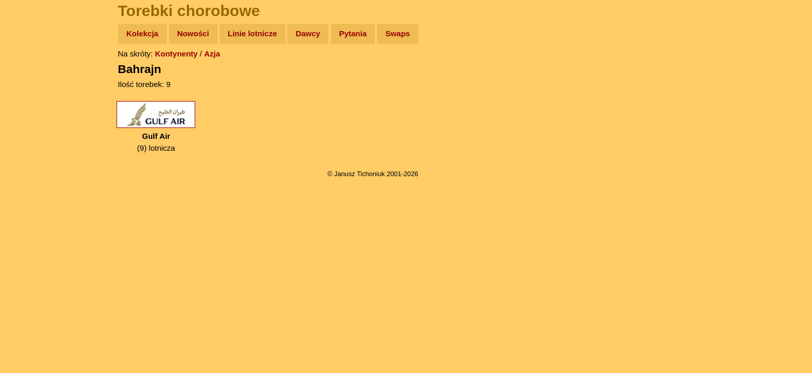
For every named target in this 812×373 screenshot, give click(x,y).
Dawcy (308, 33)
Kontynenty (176, 53)
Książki (30, 134)
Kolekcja (142, 33)
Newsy (29, 113)
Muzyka (31, 153)
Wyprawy (34, 73)
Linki (26, 193)
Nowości (193, 33)
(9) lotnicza (156, 126)
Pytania (353, 33)
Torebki (31, 213)
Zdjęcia (30, 94)
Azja (212, 53)
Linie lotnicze (252, 33)
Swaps (397, 33)
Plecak (29, 173)
